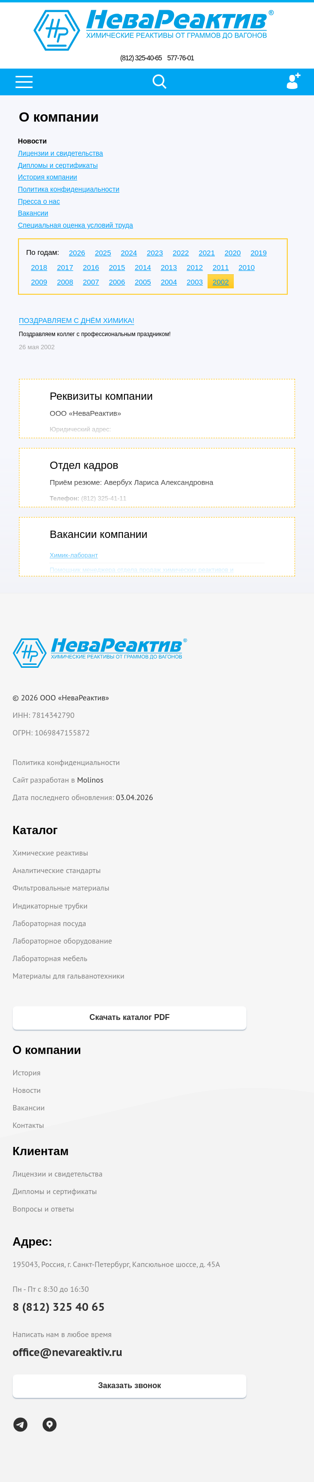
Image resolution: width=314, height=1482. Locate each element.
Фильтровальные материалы (61, 888)
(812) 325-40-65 (140, 58)
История (27, 1072)
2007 (91, 282)
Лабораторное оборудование (62, 941)
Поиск (160, 81)
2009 (39, 282)
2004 (169, 282)
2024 (129, 253)
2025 (103, 253)
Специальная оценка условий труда (75, 225)
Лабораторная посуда (49, 923)
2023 (155, 253)
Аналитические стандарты (57, 870)
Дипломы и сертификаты (58, 165)
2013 (169, 267)
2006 (117, 282)
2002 (220, 282)
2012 (195, 267)
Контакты (28, 1125)
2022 (181, 253)
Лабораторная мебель (50, 958)
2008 (65, 282)
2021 (207, 253)
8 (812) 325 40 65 (59, 1306)
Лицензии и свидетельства (60, 153)
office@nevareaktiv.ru (67, 1351)
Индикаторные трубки (50, 906)
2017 (65, 267)
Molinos (90, 780)
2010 (247, 267)
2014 (143, 267)
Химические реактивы (50, 852)
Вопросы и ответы (43, 1209)
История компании (47, 177)
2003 (195, 282)
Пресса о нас (39, 201)
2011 (220, 267)
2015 (117, 267)
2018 (39, 267)
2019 (258, 253)
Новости (27, 1090)
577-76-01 (180, 58)
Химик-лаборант (74, 555)
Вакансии (33, 213)
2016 (91, 267)
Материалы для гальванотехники (68, 976)
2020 (233, 253)
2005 (143, 282)
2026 (77, 253)
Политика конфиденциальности (69, 189)
